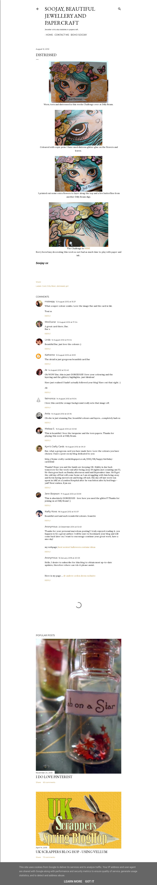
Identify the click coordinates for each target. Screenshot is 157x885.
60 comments (49, 782)
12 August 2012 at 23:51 (66, 355)
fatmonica (50, 398)
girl (67, 286)
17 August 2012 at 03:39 (71, 494)
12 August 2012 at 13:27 (66, 301)
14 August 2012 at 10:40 (58, 370)
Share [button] (38, 282)
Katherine (50, 355)
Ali (46, 370)
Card (44, 286)
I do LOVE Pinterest (54, 777)
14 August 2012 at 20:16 (61, 414)
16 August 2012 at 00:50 (66, 429)
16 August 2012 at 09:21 (75, 447)
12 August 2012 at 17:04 (67, 322)
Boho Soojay (78, 35)
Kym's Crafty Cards (54, 446)
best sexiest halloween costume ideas (76, 547)
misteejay (50, 301)
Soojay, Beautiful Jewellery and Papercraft (70, 15)
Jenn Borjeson (52, 493)
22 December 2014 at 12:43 (70, 527)
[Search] (119, 8)
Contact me (61, 35)
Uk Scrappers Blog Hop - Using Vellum (71, 851)
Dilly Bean (51, 286)
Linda (47, 339)
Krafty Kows (51, 511)
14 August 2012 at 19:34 (66, 398)
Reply (48, 316)
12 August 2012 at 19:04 (62, 340)
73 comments (49, 857)
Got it (89, 881)
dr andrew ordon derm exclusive (79, 575)
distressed (61, 286)
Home (48, 35)
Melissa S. (50, 428)
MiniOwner (50, 322)
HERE (87, 248)
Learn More (73, 881)
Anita (47, 413)
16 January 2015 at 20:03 (69, 558)
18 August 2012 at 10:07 (68, 512)
